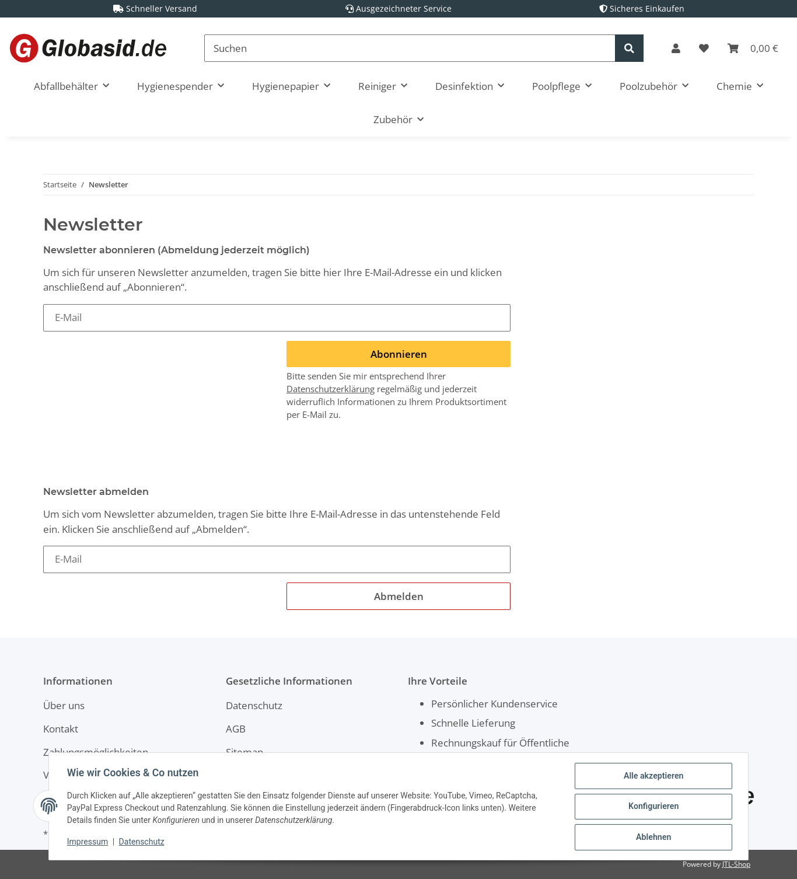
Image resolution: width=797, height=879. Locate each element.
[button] (676, 48)
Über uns (64, 705)
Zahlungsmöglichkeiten (95, 752)
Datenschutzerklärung (330, 389)
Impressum (88, 842)
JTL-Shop (736, 864)
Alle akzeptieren (652, 777)
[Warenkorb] (753, 48)
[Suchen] (410, 48)
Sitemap (244, 752)
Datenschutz (254, 705)
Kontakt (60, 728)
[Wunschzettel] (704, 48)
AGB (236, 728)
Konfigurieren (652, 807)
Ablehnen (652, 837)
